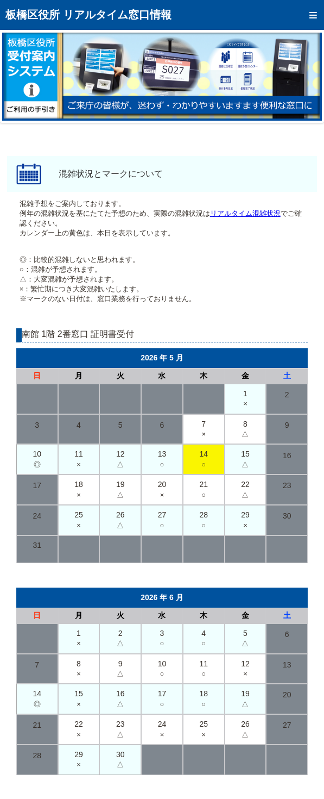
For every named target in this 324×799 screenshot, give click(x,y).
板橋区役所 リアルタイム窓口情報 (88, 15)
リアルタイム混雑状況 (245, 213)
